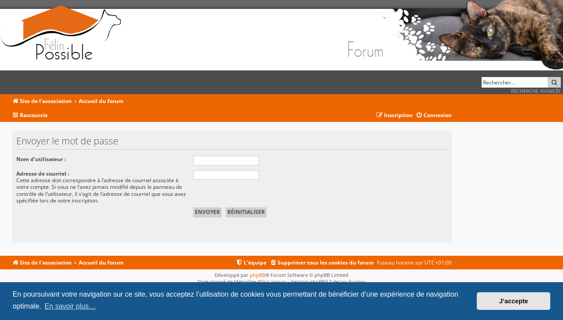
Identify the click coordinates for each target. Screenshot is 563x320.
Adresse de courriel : (42, 173)
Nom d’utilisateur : (41, 159)
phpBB (257, 275)
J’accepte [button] (513, 301)
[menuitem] (434, 115)
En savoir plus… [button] (70, 306)
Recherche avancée (536, 91)
